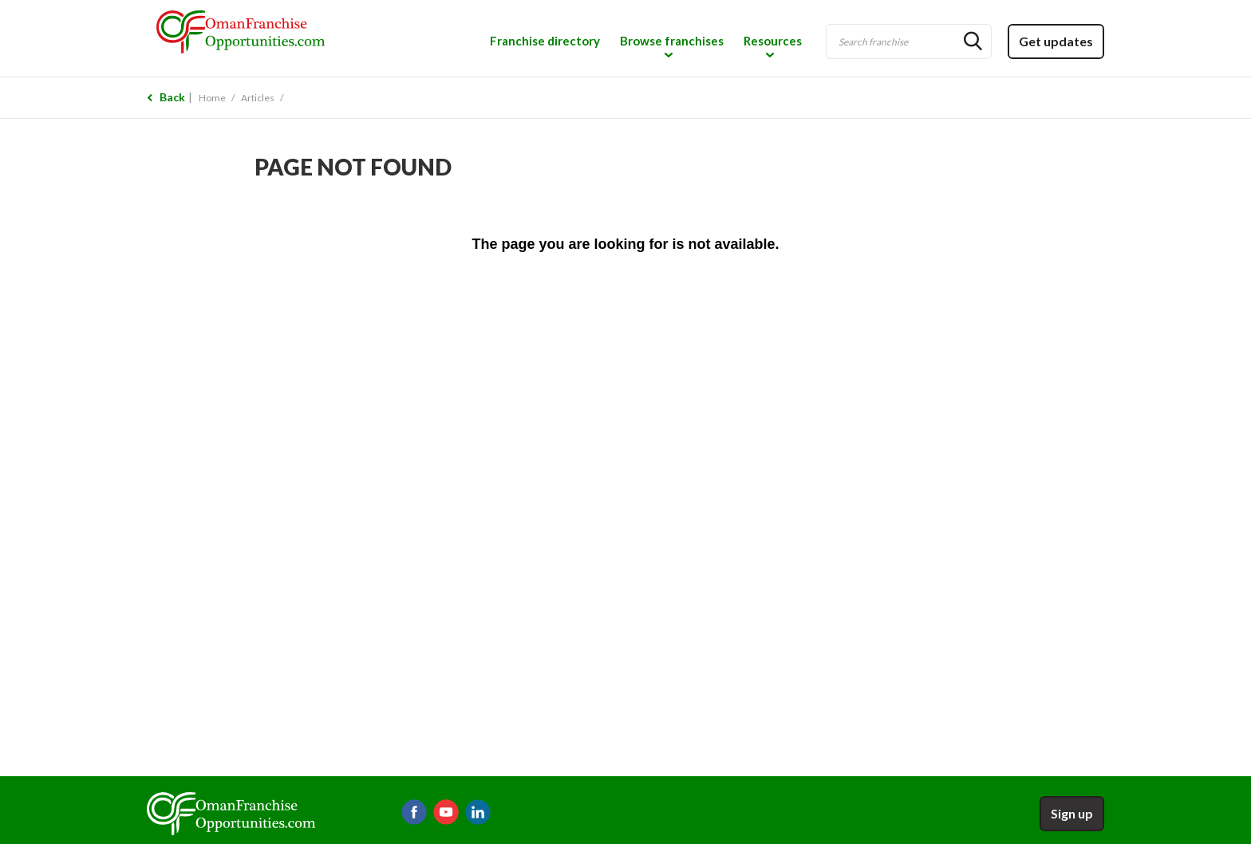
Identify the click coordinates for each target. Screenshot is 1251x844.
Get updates (1056, 41)
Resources (773, 41)
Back (172, 97)
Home (212, 98)
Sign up (1072, 813)
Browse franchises (672, 41)
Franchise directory (545, 41)
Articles (257, 98)
